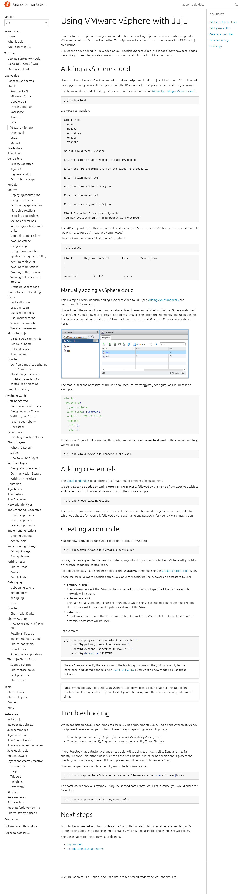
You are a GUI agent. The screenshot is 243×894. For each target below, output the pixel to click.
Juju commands (17, 729)
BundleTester (19, 577)
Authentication (20, 302)
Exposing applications (24, 215)
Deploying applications (25, 195)
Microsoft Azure (20, 96)
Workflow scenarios (23, 328)
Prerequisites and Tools (25, 406)
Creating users (19, 307)
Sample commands (22, 323)
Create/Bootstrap (21, 163)
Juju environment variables (25, 745)
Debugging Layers (22, 587)
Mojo (10, 707)
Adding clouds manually (163, 300)
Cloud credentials (78, 480)
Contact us (11, 819)
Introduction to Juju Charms (85, 848)
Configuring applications (26, 205)
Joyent (14, 117)
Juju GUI (15, 169)
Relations (16, 781)
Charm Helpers (17, 697)
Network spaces (20, 349)
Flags (13, 771)
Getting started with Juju (23, 58)
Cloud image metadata (25, 374)
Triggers (15, 776)
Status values (16, 802)
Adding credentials (220, 28)
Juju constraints (17, 735)
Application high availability (28, 256)
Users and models (22, 312)
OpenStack (17, 132)
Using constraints (21, 200)
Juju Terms (14, 489)
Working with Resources (26, 272)
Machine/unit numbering (23, 807)
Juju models (75, 844)
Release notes (16, 797)
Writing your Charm (23, 416)
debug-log (17, 598)
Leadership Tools (21, 520)
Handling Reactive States (26, 437)
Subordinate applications (26, 654)
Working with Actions (24, 266)
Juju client (14, 153)
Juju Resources (17, 499)
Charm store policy (22, 669)
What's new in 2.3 (19, 46)
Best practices (19, 675)
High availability (20, 174)
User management (22, 317)
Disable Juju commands (25, 338)
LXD (13, 122)
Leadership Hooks (22, 515)
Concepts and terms (20, 80)
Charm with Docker (23, 613)
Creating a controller (175, 570)
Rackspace (17, 112)
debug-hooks (18, 592)
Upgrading (14, 483)
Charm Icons (18, 680)
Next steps (17, 426)
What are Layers (21, 447)
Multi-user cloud (18, 69)
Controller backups (22, 179)
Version (9, 16)
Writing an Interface (23, 478)
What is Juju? (16, 41)
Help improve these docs (20, 826)
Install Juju (14, 719)
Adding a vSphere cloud (222, 22)
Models (12, 184)
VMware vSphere (21, 127)
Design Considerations (25, 468)
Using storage (19, 246)
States (14, 452)
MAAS (14, 137)
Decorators (17, 766)
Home (11, 36)
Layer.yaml (17, 786)
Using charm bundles (24, 251)
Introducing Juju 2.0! (20, 724)
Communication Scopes (25, 473)
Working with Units (23, 261)
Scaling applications (23, 220)
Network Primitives (20, 504)
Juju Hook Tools (17, 750)
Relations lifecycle (22, 633)
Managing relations (23, 210)
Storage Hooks (19, 556)
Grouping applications (24, 286)
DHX (13, 603)
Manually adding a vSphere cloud (173, 91)
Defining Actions (21, 535)
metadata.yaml (17, 755)
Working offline (20, 240)
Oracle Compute (21, 106)
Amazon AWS (19, 91)
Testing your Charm (23, 421)
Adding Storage (20, 551)
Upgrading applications (25, 235)
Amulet (15, 572)
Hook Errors (18, 649)
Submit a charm (20, 664)
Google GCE (18, 101)
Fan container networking (24, 292)
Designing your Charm (25, 411)
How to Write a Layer (24, 458)
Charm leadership (22, 643)
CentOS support (20, 343)
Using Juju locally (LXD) (22, 63)
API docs (12, 792)
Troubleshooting (18, 389)
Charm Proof (18, 566)
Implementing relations (25, 638)
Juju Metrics (15, 494)
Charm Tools (15, 692)
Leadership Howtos (23, 525)
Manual (15, 143)
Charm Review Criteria (22, 812)
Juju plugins (18, 354)
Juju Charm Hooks (19, 740)
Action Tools (18, 540)
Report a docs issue (17, 832)
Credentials (14, 148)
